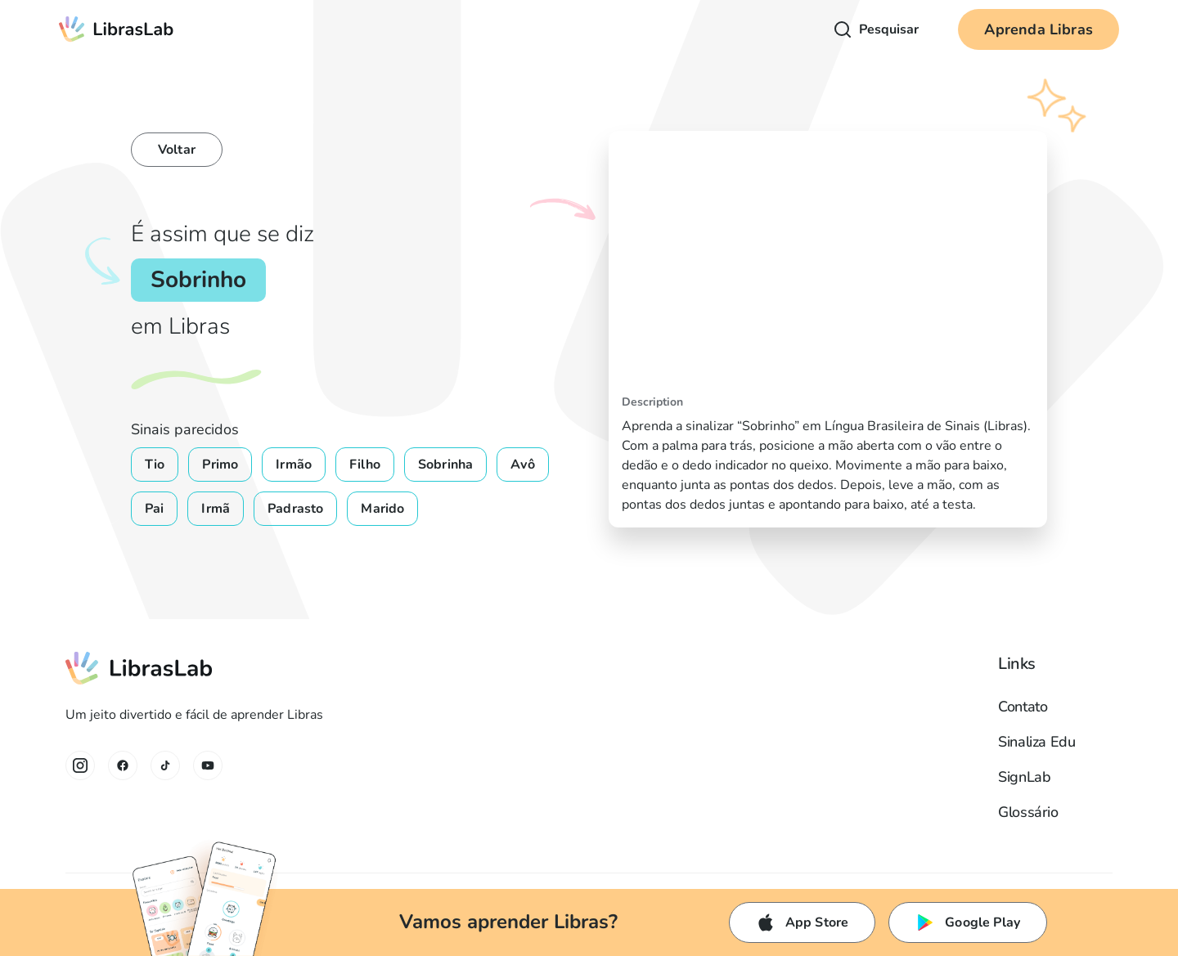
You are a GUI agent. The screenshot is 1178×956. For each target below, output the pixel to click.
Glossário (1028, 812)
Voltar (177, 150)
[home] (116, 29)
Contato (1022, 706)
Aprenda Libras (1038, 29)
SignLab (1024, 777)
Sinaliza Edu (1037, 742)
